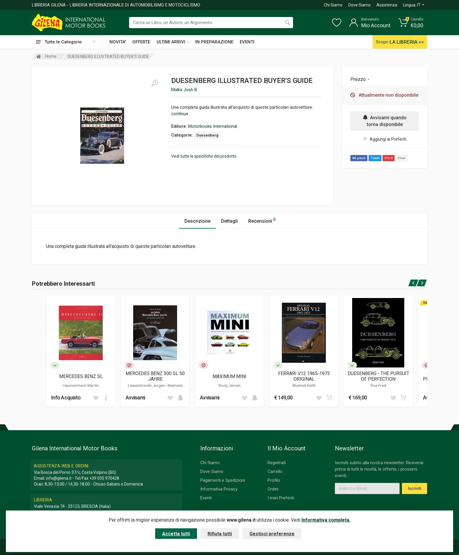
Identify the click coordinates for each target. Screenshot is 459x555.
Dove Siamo (359, 5)
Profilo (274, 480)
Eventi (206, 497)
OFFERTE (141, 42)
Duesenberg (207, 135)
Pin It (389, 158)
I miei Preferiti (281, 497)
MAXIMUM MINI (229, 376)
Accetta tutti (176, 534)
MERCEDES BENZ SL (81, 376)
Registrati (277, 462)
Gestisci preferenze (271, 534)
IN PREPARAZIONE (214, 42)
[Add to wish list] (96, 397)
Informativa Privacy (218, 489)
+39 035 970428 (104, 478)
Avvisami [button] (135, 397)
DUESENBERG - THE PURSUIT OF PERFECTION (378, 376)
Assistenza (386, 5)
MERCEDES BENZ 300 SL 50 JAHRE (155, 376)
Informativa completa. (326, 520)
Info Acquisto (66, 397)
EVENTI (247, 42)
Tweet (375, 158)
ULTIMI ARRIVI (173, 42)
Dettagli (229, 221)
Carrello (275, 471)
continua (179, 113)
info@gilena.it (58, 478)
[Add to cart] (106, 397)
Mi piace (358, 158)
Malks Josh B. (184, 89)
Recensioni (261, 220)
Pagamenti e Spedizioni (222, 480)
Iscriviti (414, 488)
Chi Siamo (333, 5)
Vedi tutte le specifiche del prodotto (204, 156)
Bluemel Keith (304, 385)
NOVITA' (117, 42)
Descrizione (197, 221)
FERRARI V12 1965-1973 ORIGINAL (304, 376)
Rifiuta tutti (220, 534)
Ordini (273, 489)
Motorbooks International (212, 126)
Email (402, 158)
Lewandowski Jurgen (147, 385)
